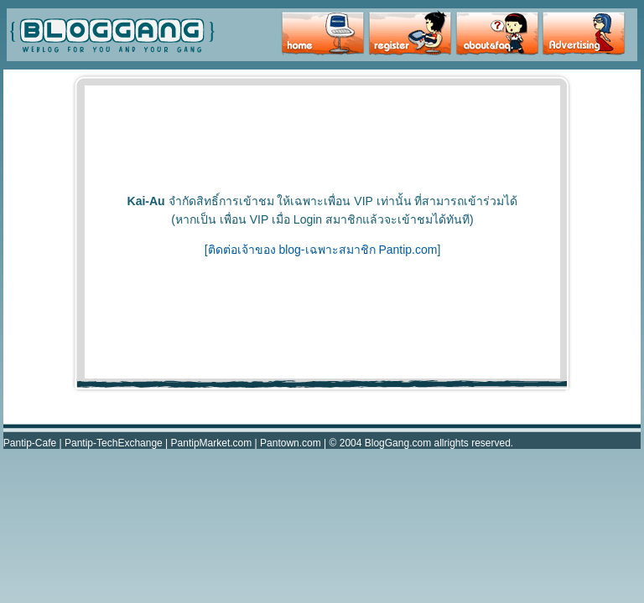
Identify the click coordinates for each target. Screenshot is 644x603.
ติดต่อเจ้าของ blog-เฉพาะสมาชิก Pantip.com (323, 249)
